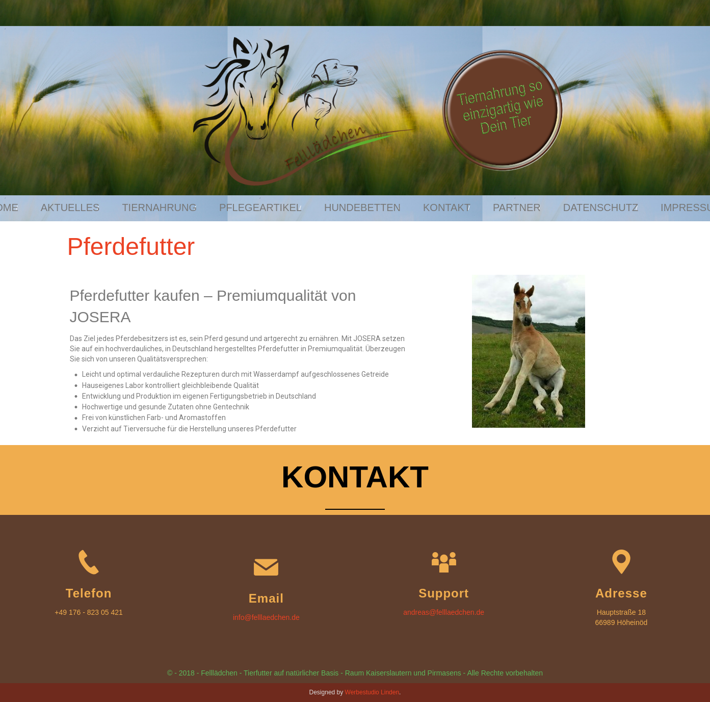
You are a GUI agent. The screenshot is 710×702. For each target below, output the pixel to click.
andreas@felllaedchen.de (443, 612)
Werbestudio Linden (372, 692)
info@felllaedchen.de (266, 617)
